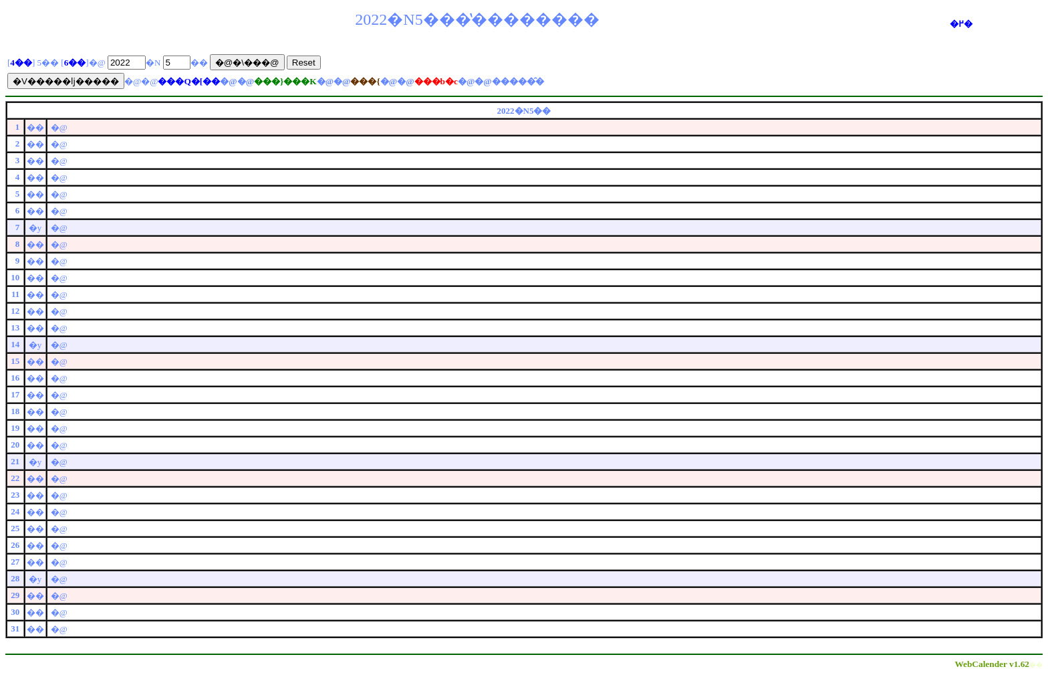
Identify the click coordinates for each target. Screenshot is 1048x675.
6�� (75, 63)
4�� (21, 63)
